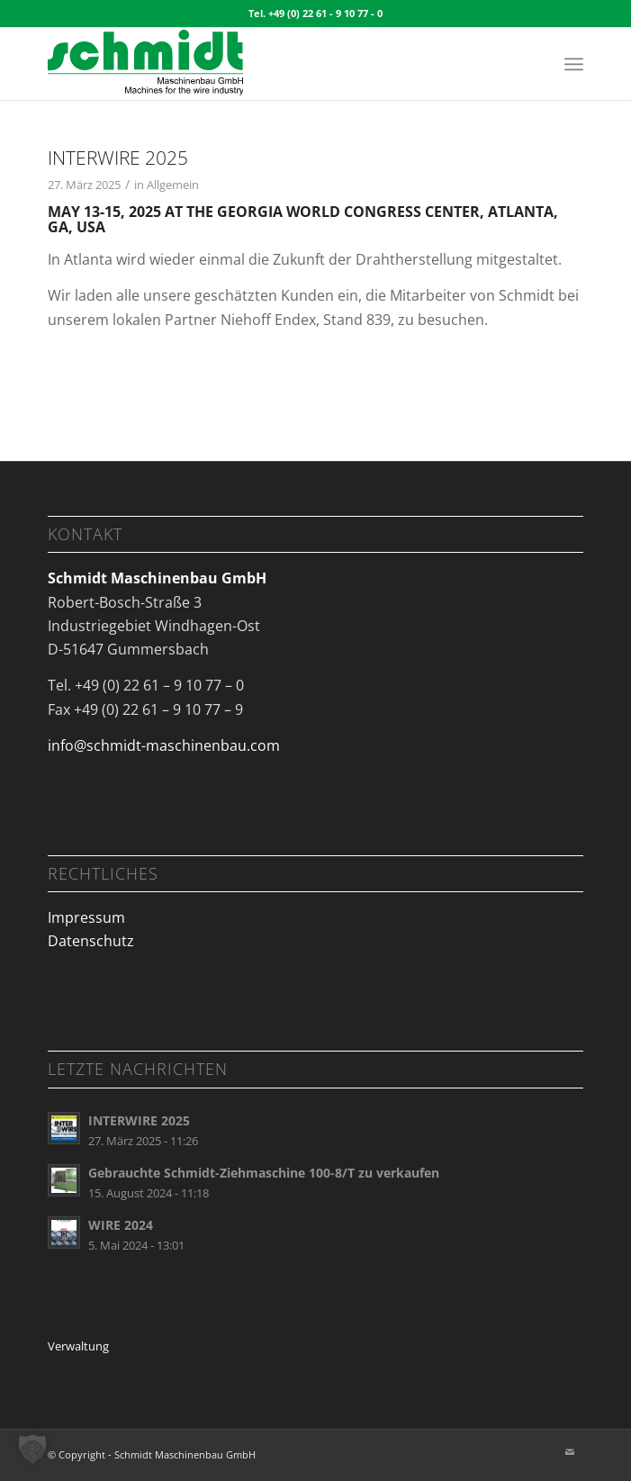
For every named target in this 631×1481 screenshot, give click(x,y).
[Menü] (573, 64)
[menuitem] (573, 64)
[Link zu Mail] (569, 1452)
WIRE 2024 (120, 1224)
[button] (32, 1448)
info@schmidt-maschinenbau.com (164, 745)
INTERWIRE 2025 (118, 157)
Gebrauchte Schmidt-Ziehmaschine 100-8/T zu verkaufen (263, 1172)
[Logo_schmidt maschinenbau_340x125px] (262, 64)
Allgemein (173, 184)
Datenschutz (91, 941)
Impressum (86, 917)
